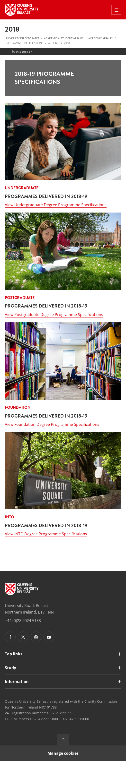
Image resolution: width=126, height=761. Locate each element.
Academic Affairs (100, 38)
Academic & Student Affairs (63, 38)
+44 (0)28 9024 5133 (23, 620)
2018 (67, 43)
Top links (13, 654)
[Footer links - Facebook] (10, 637)
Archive (53, 43)
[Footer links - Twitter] (23, 637)
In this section (19, 51)
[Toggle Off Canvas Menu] (116, 10)
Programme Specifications (24, 43)
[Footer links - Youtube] (49, 637)
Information (17, 681)
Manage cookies (63, 753)
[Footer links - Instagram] (36, 637)
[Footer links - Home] (22, 589)
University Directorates (22, 38)
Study (10, 667)
